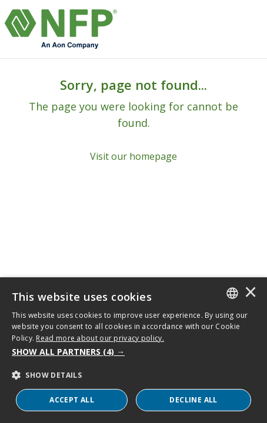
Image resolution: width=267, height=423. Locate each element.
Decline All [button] (193, 400)
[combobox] (232, 293)
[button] (133, 352)
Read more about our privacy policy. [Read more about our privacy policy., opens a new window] (100, 338)
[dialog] (133, 350)
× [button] (250, 293)
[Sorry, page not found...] (133, 120)
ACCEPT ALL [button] (71, 400)
